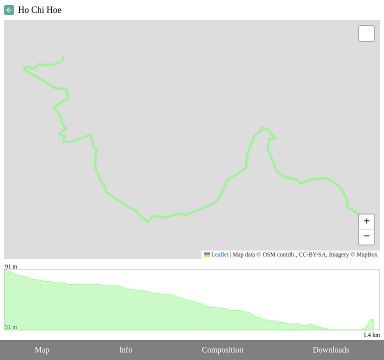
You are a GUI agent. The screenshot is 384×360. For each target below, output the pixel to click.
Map (42, 350)
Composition (223, 350)
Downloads (331, 350)
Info (125, 350)
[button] (366, 33)
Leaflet (216, 254)
